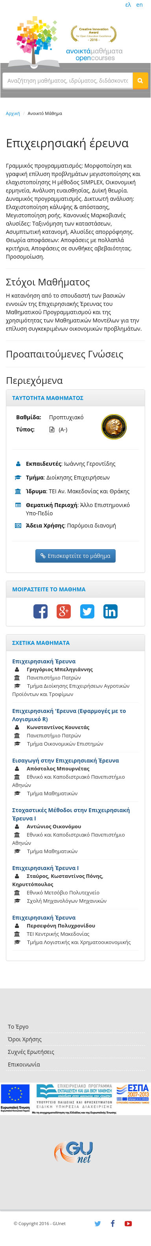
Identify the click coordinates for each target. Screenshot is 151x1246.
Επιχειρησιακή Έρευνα (44, 661)
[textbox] (67, 80)
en (139, 4)
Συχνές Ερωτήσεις (31, 1051)
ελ (128, 4)
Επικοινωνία (24, 1064)
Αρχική (13, 113)
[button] (140, 80)
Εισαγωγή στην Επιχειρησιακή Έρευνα (65, 760)
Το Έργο (18, 1026)
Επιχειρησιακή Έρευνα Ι (45, 868)
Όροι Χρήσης (25, 1039)
